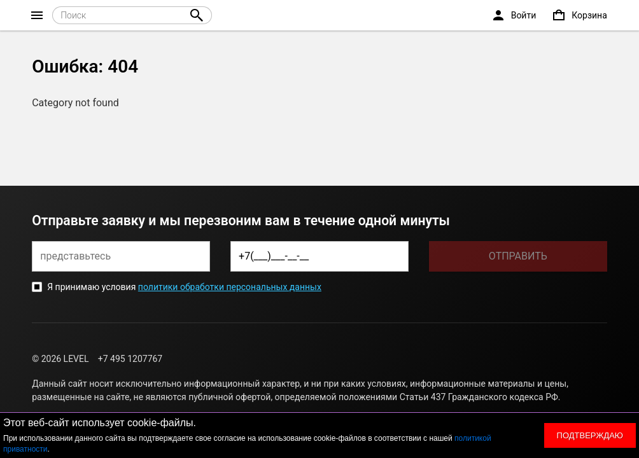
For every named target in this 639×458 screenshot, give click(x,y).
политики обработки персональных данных (229, 287)
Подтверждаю (590, 435)
